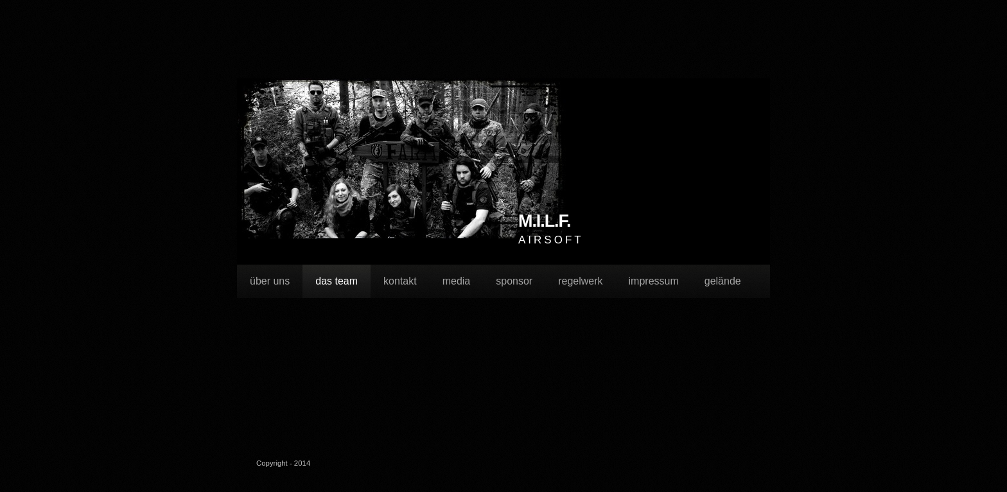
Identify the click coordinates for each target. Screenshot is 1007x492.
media (456, 281)
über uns (270, 281)
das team (336, 281)
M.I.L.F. (544, 221)
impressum (654, 281)
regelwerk (580, 281)
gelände (723, 281)
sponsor (514, 281)
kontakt (400, 281)
